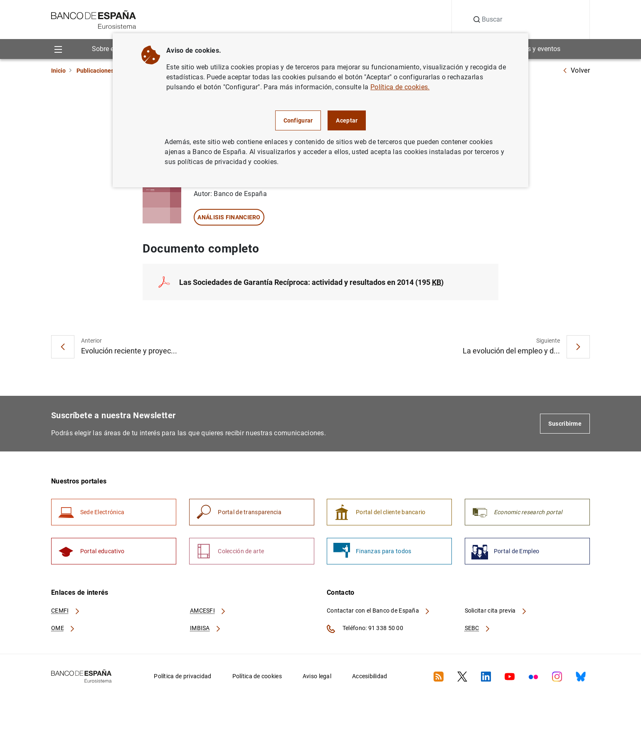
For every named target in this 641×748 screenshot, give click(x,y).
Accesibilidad (369, 677)
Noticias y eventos (533, 49)
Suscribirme (565, 424)
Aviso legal (317, 677)
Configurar (298, 120)
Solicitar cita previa (496, 611)
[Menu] (58, 49)
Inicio (58, 70)
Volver (576, 70)
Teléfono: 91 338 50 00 (365, 630)
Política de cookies (257, 677)
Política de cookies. (399, 87)
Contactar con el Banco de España (379, 611)
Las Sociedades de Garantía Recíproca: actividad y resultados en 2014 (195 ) (311, 282)
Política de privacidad (182, 677)
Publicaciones (95, 70)
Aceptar (346, 120)
